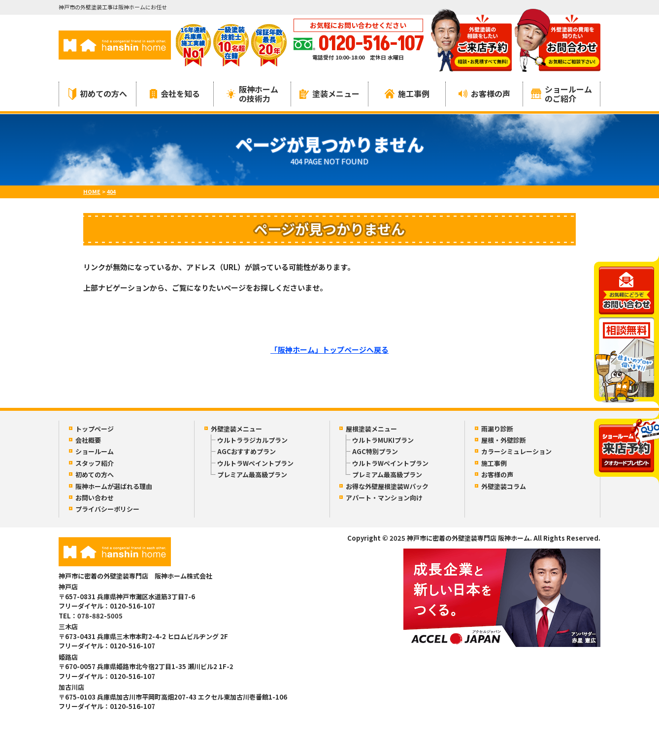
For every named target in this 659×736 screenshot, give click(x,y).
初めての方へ (97, 94)
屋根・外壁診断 (503, 440)
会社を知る (175, 93)
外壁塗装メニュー (236, 428)
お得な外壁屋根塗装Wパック (387, 486)
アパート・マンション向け (384, 497)
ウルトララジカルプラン (252, 440)
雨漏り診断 (497, 428)
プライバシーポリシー (107, 509)
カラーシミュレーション (516, 451)
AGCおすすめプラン (246, 451)
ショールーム (94, 451)
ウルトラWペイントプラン (255, 463)
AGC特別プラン (375, 451)
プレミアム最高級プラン (252, 474)
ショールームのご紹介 (561, 93)
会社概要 (88, 440)
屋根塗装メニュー (371, 428)
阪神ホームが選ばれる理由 (113, 486)
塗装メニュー (329, 93)
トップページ (94, 428)
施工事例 (407, 93)
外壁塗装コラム (503, 486)
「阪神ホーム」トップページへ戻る (329, 349)
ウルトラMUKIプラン (383, 440)
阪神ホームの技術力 (252, 93)
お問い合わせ (94, 497)
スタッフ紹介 (94, 463)
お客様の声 (484, 93)
